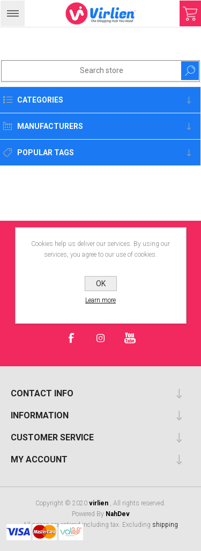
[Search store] (80, 70)
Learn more (100, 300)
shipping (165, 524)
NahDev (118, 514)
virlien (99, 503)
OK (101, 283)
